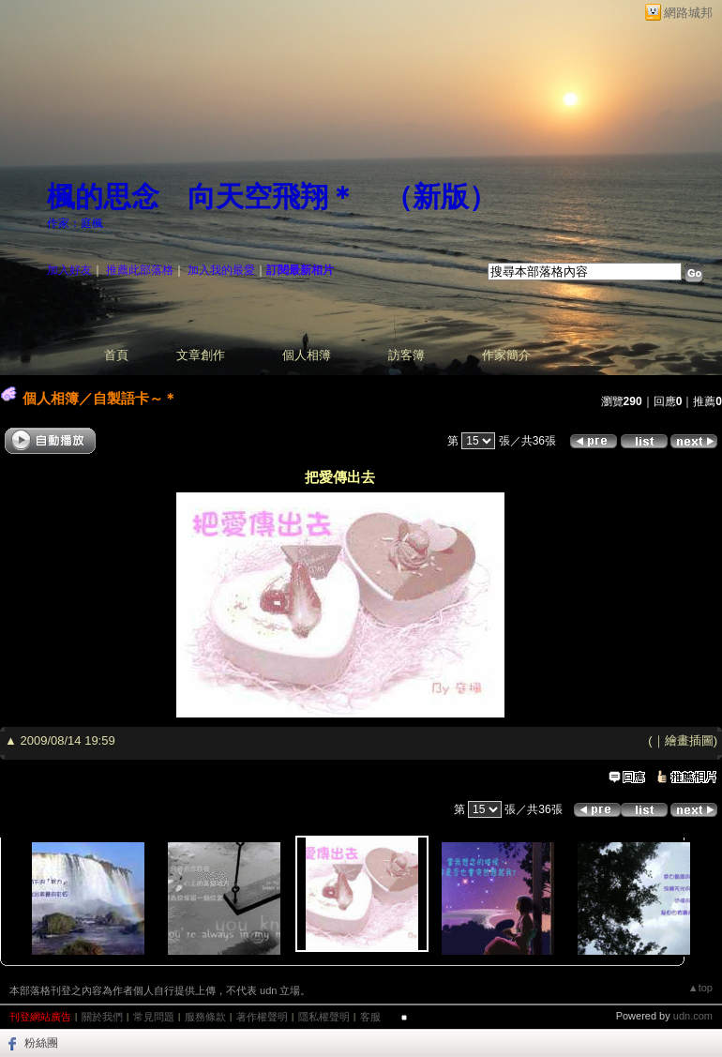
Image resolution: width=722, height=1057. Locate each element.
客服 (370, 1016)
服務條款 (205, 1016)
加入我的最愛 (221, 270)
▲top (700, 987)
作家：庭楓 (75, 223)
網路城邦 (688, 13)
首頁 (116, 355)
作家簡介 (506, 355)
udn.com (693, 1015)
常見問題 (153, 1016)
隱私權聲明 (324, 1016)
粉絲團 (41, 1042)
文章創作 (200, 355)
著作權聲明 (262, 1016)
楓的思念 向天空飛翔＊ (201, 196)
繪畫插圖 (689, 740)
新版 (441, 196)
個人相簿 (306, 355)
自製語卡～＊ (135, 398)
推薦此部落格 (139, 270)
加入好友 (69, 270)
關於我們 (102, 1016)
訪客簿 (406, 355)
